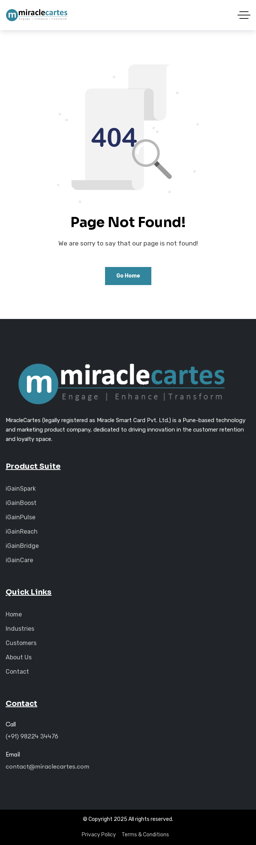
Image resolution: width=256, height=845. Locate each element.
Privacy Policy (99, 834)
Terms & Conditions (145, 834)
